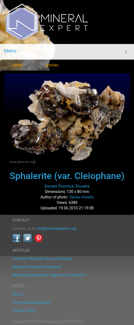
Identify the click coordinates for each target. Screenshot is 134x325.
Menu (10, 51)
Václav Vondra (81, 197)
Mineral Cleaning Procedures (36, 267)
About (17, 294)
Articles (51, 65)
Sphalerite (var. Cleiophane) (67, 175)
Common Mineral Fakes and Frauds (42, 258)
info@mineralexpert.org (56, 228)
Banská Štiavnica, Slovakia (66, 186)
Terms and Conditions (31, 302)
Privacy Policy (24, 310)
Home (17, 65)
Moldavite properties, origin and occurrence (49, 275)
